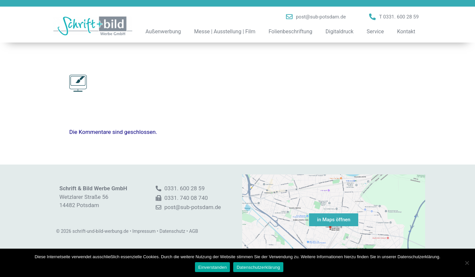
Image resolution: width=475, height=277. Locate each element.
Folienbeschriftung (290, 31)
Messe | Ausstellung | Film (225, 31)
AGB (193, 231)
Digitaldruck (340, 31)
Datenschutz (172, 231)
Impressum (143, 231)
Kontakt (406, 31)
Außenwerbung (163, 31)
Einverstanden (212, 267)
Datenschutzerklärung (258, 267)
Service (375, 31)
